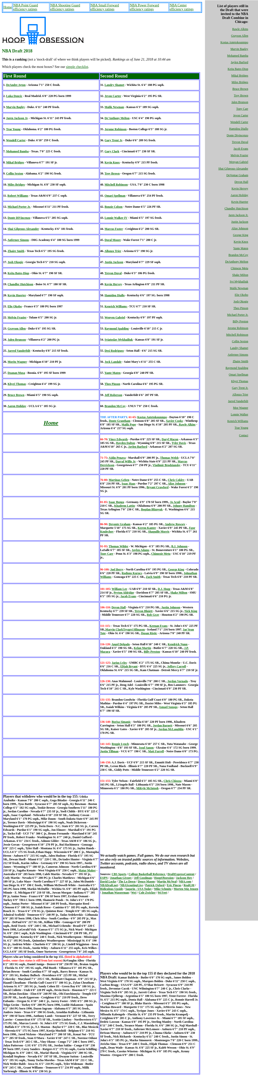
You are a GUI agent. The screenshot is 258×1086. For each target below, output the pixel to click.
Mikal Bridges (239, 75)
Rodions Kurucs (132, 573)
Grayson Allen (239, 35)
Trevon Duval (240, 142)
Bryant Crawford (158, 487)
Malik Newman (239, 288)
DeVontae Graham (237, 175)
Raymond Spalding (237, 368)
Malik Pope (129, 424)
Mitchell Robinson (237, 334)
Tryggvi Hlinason (134, 629)
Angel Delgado (120, 644)
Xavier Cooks (174, 421)
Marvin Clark (114, 629)
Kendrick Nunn (177, 644)
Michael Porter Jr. (237, 314)
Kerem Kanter (147, 528)
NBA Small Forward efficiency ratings (105, 7)
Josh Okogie (240, 301)
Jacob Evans (240, 148)
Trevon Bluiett (144, 611)
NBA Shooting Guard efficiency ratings (65, 7)
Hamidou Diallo (238, 128)
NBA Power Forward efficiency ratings (144, 7)
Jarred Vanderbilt (238, 401)
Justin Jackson (239, 221)
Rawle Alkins (240, 29)
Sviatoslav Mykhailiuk (119, 339)
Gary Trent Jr (113, 140)
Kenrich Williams (237, 421)
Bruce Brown (240, 89)
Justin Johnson (170, 607)
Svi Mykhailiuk (239, 281)
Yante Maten (240, 248)
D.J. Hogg (164, 589)
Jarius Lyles (119, 662)
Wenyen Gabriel (115, 317)
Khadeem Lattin (124, 505)
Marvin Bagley (239, 49)
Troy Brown (241, 95)
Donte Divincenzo (237, 135)
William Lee (119, 589)
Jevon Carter (240, 115)
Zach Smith (153, 577)
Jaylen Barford (239, 62)
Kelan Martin (142, 648)
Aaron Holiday (239, 195)
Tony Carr (242, 108)
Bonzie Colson (113, 206)
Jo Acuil (175, 502)
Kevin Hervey (239, 188)
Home (7, 7)
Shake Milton (240, 275)
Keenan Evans (158, 626)
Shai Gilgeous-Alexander (233, 168)
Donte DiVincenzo (19, 218)
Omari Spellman (238, 374)
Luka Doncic (14, 96)
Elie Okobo (241, 295)
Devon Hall (241, 182)
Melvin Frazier (239, 155)
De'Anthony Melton (117, 118)
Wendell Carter (239, 122)
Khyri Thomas (239, 381)
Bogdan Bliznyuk (152, 509)
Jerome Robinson (238, 328)
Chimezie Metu (160, 553)
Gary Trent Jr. (240, 388)
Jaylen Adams (140, 550)
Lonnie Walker (239, 414)
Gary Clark (112, 151)
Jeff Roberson (113, 395)
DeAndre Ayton (16, 85)
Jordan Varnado (177, 681)
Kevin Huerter (239, 202)
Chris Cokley (176, 480)
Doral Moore (113, 240)
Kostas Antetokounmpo (234, 42)
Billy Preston (240, 321)
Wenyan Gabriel (238, 162)
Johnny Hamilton (184, 505)
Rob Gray (153, 614)
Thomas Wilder (118, 546)
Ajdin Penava (117, 457)
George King (240, 235)
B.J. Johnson (179, 546)
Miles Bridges (239, 82)
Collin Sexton (240, 341)
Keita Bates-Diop (238, 69)
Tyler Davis (179, 443)
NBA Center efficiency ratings (181, 7)
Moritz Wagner (17, 361)
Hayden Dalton (125, 443)
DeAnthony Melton (236, 261)
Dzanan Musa (16, 373)
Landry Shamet (239, 348)
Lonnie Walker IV (116, 218)
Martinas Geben (119, 480)
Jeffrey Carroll (176, 666)
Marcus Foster (114, 229)
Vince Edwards (118, 439)
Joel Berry (116, 569)
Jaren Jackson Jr (16, 118)
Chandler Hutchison (236, 208)
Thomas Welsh (169, 457)
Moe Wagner (240, 407)
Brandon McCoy (238, 255)
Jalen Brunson (239, 102)
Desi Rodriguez (114, 350)
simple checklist (77, 67)
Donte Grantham (119, 421)
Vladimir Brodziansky (166, 465)
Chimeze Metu (239, 268)
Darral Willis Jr (125, 461)
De (119, 524)
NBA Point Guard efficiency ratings (25, 7)
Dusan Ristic (149, 633)
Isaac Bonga (116, 502)
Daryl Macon (170, 439)
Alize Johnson (239, 228)
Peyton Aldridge (124, 592)
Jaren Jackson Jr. (238, 215)
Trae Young (241, 427)
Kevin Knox (241, 241)
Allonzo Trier (240, 394)
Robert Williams (17, 195)
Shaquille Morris (158, 531)
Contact (243, 435)
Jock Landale (113, 361)
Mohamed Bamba (237, 55)
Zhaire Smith (240, 361)
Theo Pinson (240, 308)
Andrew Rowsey (175, 524)
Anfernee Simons (238, 354)
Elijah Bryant (128, 666)
